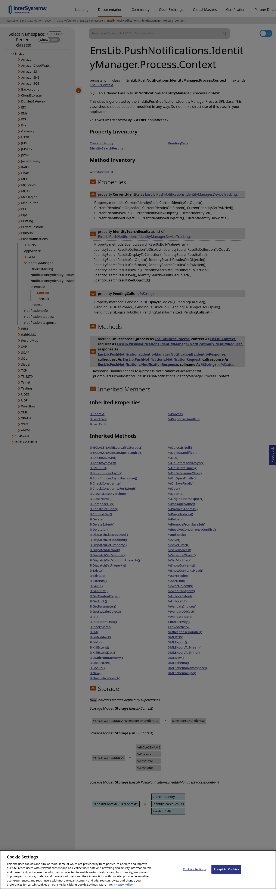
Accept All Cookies (226, 874)
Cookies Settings (194, 874)
